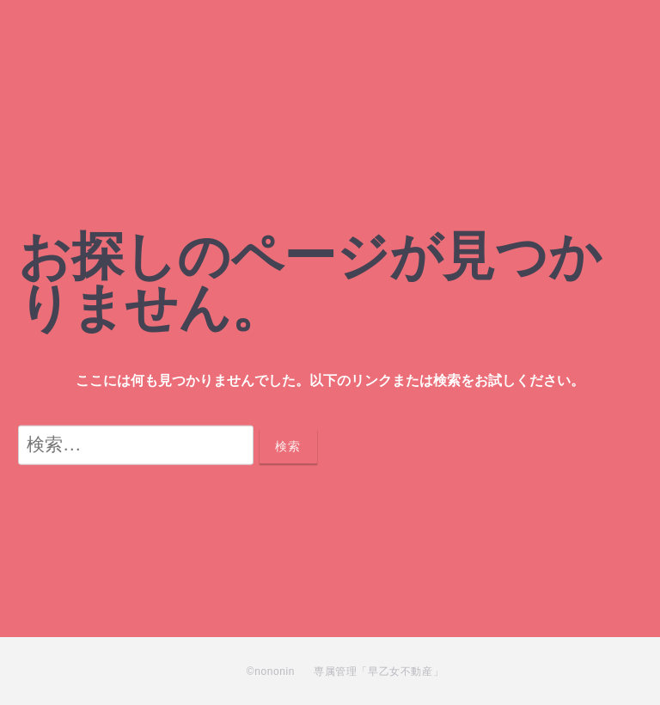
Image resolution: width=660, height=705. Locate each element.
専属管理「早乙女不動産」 (378, 671)
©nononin (271, 671)
